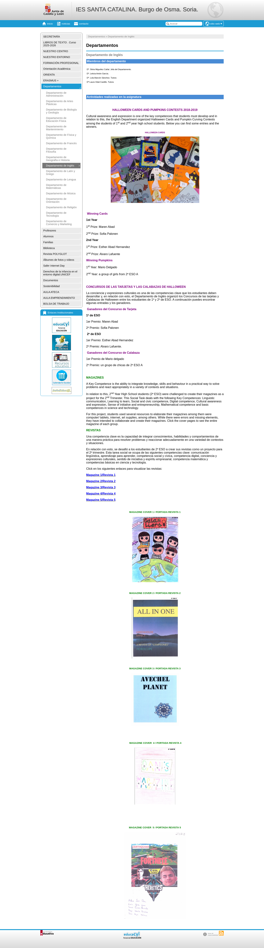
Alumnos (48, 236)
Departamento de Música (61, 193)
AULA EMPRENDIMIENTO (59, 297)
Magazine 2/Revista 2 (100, 481)
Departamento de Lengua (61, 179)
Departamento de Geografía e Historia (58, 159)
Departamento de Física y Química (61, 136)
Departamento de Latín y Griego (60, 172)
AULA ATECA (51, 292)
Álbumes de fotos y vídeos (58, 259)
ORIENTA (49, 74)
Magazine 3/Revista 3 (100, 487)
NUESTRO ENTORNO (56, 57)
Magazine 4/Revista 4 (100, 493)
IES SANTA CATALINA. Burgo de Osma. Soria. (137, 9)
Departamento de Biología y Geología (61, 111)
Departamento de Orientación (56, 200)
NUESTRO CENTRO (55, 51)
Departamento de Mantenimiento (56, 128)
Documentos (50, 280)
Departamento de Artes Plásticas (59, 103)
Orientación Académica (56, 68)
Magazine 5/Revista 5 (100, 499)
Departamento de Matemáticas (56, 186)
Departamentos (52, 86)
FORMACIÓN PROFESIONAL (61, 62)
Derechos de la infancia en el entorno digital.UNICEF (60, 273)
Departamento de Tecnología (56, 214)
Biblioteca (49, 248)
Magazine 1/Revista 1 (100, 474)
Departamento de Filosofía (56, 150)
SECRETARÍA (51, 36)
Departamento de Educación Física (56, 119)
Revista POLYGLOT (55, 254)
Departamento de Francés (61, 143)
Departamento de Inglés (60, 165)
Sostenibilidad (51, 286)
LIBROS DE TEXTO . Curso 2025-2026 (59, 44)
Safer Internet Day (54, 265)
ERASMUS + (51, 80)
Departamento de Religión (61, 207)
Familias (48, 242)
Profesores (49, 230)
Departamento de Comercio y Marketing (59, 223)
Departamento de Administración (56, 94)
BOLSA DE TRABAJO (56, 303)
